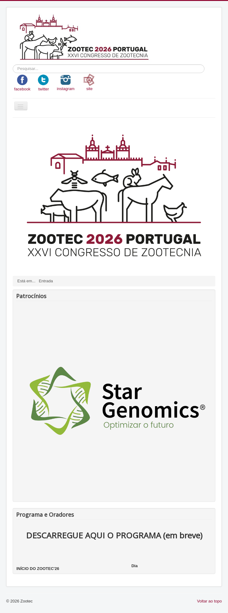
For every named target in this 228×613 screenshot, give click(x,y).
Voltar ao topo (209, 601)
